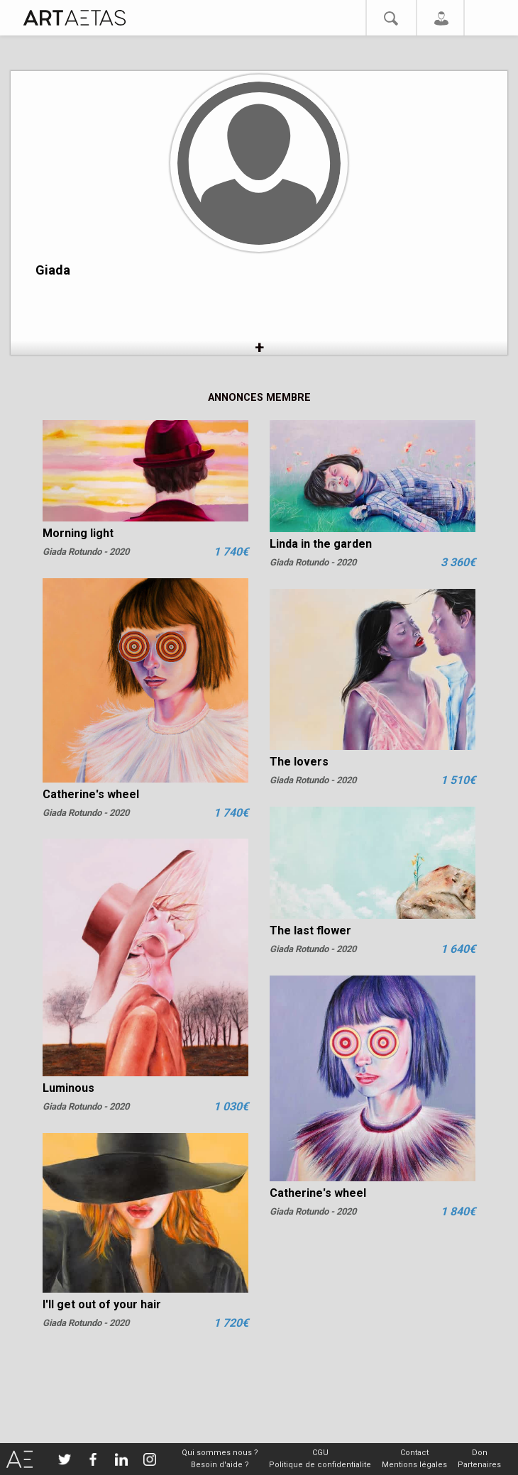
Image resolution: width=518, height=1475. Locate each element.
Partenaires (479, 1464)
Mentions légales (414, 1464)
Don (479, 1452)
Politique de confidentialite (320, 1464)
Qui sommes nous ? (220, 1452)
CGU (320, 1452)
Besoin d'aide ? (220, 1464)
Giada (52, 270)
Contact (414, 1452)
